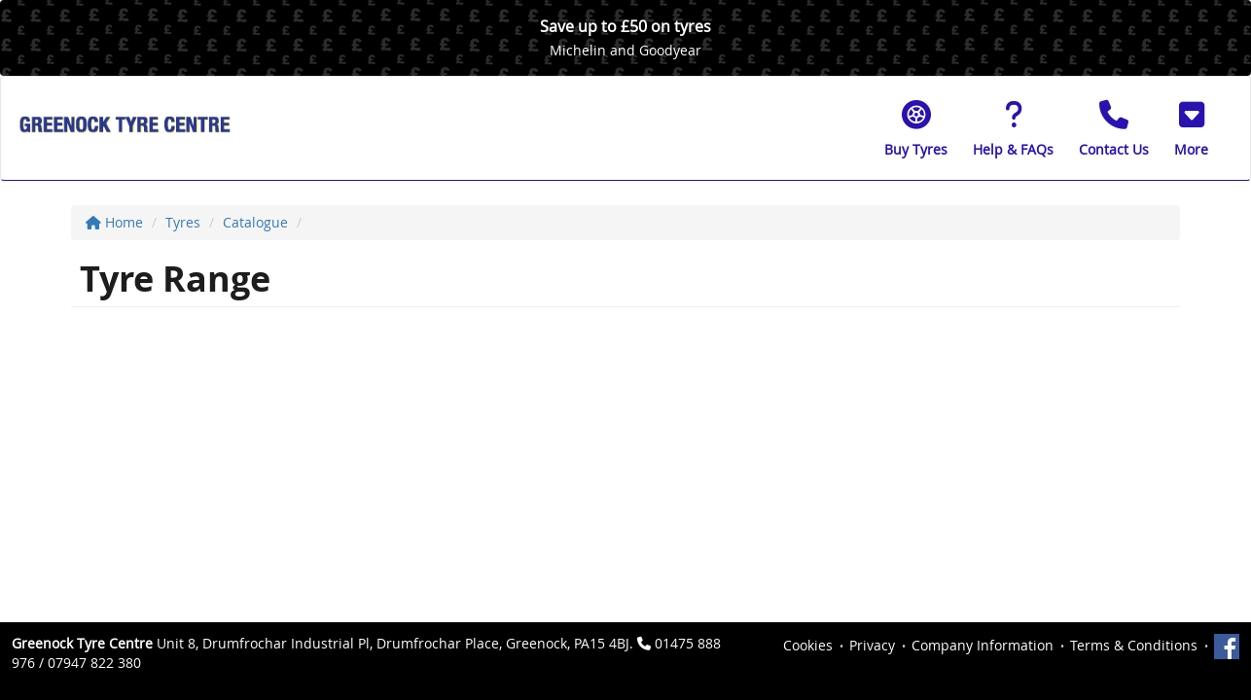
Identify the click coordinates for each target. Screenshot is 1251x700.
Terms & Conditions (1133, 645)
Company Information (982, 645)
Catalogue (255, 222)
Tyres (182, 222)
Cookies (808, 645)
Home (114, 222)
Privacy (872, 645)
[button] (1191, 128)
